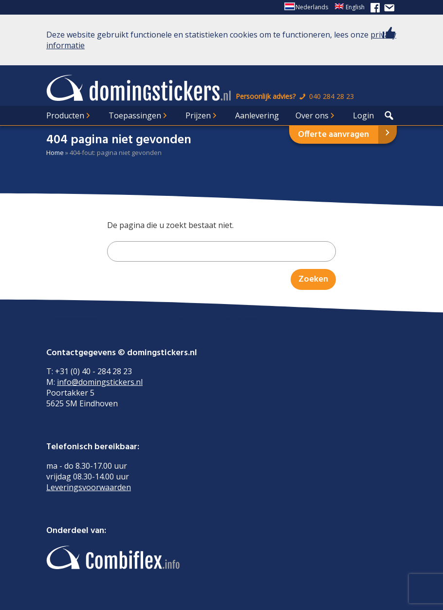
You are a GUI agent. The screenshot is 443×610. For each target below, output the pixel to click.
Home (55, 152)
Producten (65, 115)
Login (363, 115)
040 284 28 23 (325, 96)
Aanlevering (257, 115)
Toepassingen (135, 115)
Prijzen (198, 115)
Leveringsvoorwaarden (88, 487)
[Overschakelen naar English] (350, 7)
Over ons (312, 115)
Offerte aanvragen (333, 135)
